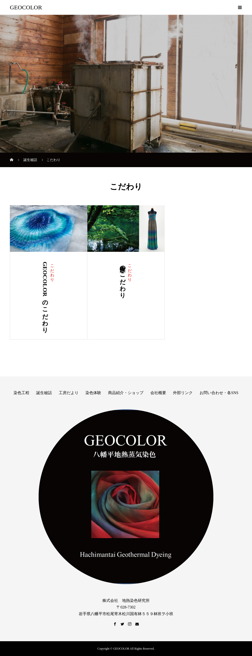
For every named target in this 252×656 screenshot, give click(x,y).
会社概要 (158, 393)
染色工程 (21, 393)
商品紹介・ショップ (125, 393)
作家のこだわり (122, 278)
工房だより (69, 393)
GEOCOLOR (26, 7)
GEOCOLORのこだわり (45, 296)
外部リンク (183, 393)
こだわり (52, 270)
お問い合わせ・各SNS (219, 393)
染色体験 (93, 393)
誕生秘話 (44, 393)
